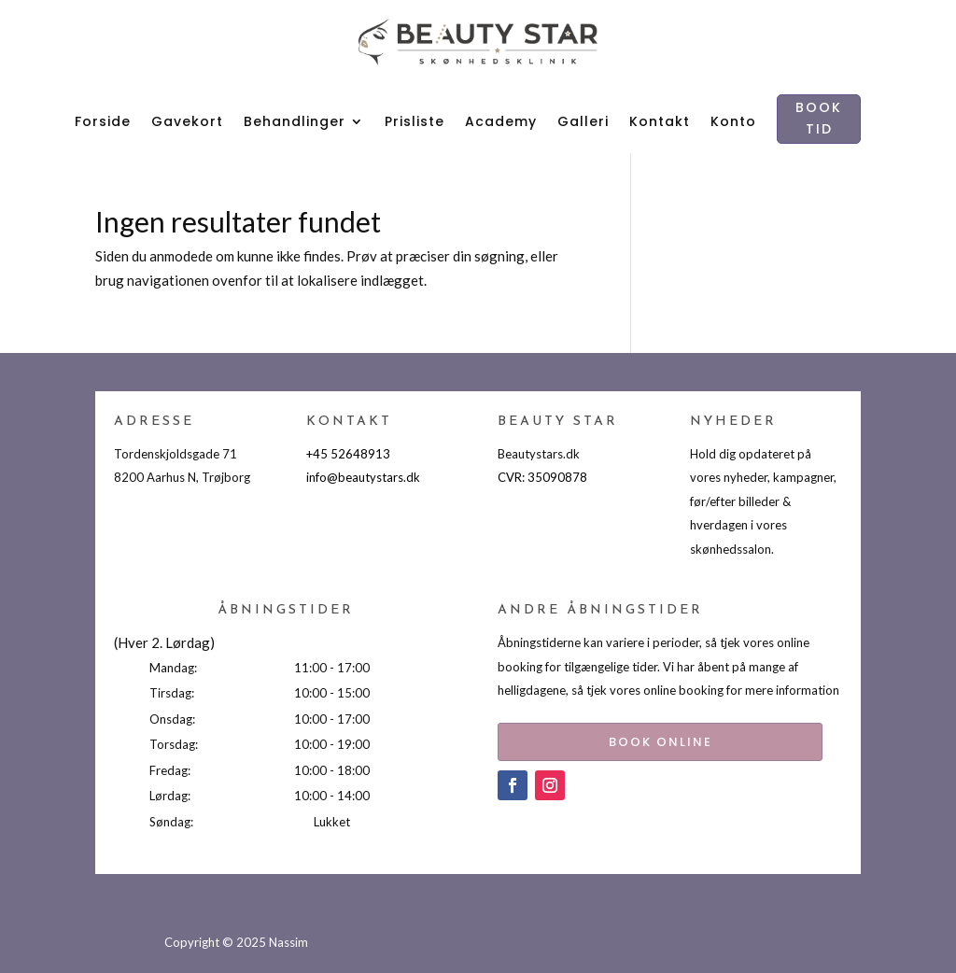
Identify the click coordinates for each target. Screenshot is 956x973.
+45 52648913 (348, 453)
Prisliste (414, 121)
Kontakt (659, 121)
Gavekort (187, 121)
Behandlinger (294, 121)
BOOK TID (818, 118)
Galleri (583, 121)
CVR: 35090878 (542, 477)
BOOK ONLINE (635, 738)
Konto (733, 121)
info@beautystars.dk (363, 477)
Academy (501, 121)
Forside (103, 121)
